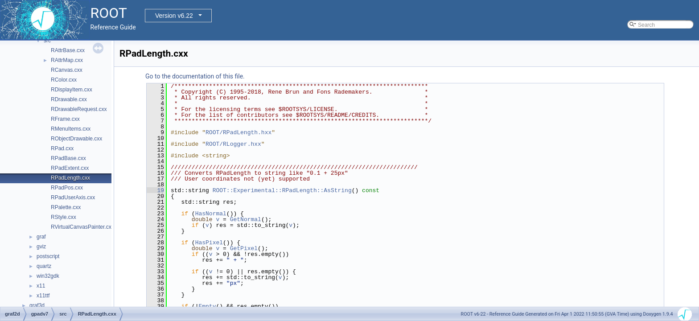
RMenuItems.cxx (70, 129)
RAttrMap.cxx (67, 60)
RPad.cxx (62, 148)
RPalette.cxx (66, 207)
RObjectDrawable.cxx (76, 139)
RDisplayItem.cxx (71, 89)
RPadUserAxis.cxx (73, 197)
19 (155, 190)
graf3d (37, 305)
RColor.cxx (64, 80)
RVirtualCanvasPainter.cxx (82, 227)
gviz (41, 246)
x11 (41, 286)
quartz (44, 266)
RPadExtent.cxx (70, 168)
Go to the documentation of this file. (195, 76)
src (47, 40)
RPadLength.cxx (70, 178)
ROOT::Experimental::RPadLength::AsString (282, 190)
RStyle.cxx (63, 217)
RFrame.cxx (65, 119)
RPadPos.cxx (67, 188)
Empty (207, 306)
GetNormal (245, 219)
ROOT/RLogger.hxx (233, 144)
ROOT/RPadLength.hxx (238, 132)
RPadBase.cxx (68, 158)
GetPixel (244, 248)
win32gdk (48, 276)
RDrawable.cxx (69, 99)
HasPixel (209, 243)
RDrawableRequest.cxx (79, 109)
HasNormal (210, 214)
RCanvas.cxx (66, 70)
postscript (48, 256)
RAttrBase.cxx (68, 50)
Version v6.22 (174, 15)
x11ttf (43, 295)
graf (41, 237)
